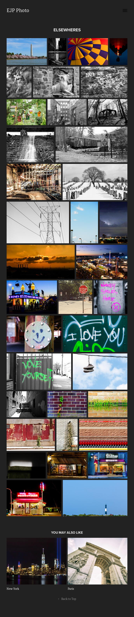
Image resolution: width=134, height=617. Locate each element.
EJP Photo (18, 10)
